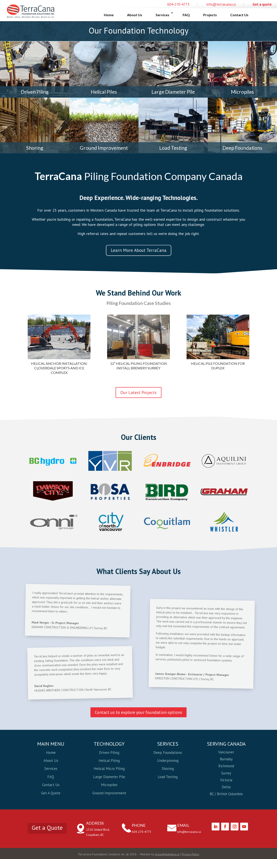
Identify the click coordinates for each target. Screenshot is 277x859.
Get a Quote (47, 828)
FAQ (186, 15)
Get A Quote (50, 793)
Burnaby (226, 759)
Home (109, 15)
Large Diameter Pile (173, 92)
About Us (134, 15)
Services (162, 15)
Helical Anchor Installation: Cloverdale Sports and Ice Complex (59, 368)
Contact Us (239, 15)
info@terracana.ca (221, 4)
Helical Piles (104, 92)
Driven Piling (35, 92)
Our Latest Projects (138, 392)
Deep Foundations (242, 148)
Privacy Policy (190, 854)
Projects (210, 15)
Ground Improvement (104, 148)
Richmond (226, 766)
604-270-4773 (178, 4)
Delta (226, 787)
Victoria (226, 780)
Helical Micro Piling (109, 768)
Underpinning (168, 760)
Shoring (34, 148)
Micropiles (242, 92)
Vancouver (226, 752)
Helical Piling (109, 760)
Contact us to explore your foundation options (138, 712)
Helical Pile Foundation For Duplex (218, 365)
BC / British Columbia (226, 793)
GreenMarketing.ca (167, 854)
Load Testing (173, 148)
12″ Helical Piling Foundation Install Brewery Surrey (138, 365)
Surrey (226, 773)
